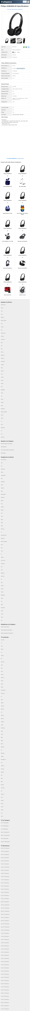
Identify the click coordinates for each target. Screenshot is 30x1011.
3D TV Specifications (4, 829)
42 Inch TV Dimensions (5, 949)
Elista (2, 367)
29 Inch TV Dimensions (5, 961)
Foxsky (2, 383)
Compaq (2, 364)
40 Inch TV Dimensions (5, 860)
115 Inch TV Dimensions (5, 908)
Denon (2, 484)
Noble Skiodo (3, 690)
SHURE (2, 557)
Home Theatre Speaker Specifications (7, 449)
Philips (2, 399)
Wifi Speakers (3, 453)
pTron (2, 424)
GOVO (2, 610)
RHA (1, 547)
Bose (2, 342)
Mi (1, 430)
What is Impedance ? (21, 68)
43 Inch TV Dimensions (5, 971)
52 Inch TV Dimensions (5, 892)
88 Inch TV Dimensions (5, 1002)
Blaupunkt (2, 355)
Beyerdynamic (3, 494)
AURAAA (2, 765)
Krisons (2, 380)
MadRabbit (3, 389)
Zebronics (2, 358)
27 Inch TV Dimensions (5, 933)
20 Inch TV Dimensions (5, 996)
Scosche (2, 336)
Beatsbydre (3, 408)
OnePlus (2, 506)
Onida (2, 687)
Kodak (2, 724)
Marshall (2, 317)
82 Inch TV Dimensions (5, 886)
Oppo (2, 522)
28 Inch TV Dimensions (5, 980)
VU (1, 652)
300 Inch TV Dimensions (5, 911)
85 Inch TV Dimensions (5, 870)
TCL (1, 396)
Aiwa (1, 374)
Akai (1, 813)
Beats (2, 491)
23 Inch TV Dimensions (5, 974)
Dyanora (2, 370)
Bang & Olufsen (3, 320)
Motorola (2, 709)
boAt (1, 386)
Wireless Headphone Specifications (7, 633)
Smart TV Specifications (5, 832)
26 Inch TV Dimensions (5, 977)
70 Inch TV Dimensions (5, 851)
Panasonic (2, 538)
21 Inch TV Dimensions (5, 958)
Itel (1, 750)
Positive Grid (3, 333)
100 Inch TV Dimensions (5, 876)
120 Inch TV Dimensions (5, 867)
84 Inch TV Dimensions (5, 1005)
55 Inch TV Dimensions (5, 955)
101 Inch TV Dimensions (5, 923)
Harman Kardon (3, 535)
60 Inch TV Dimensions (5, 857)
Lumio (2, 816)
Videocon (2, 677)
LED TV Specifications (5, 822)
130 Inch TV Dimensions (5, 904)
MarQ (2, 519)
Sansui (2, 674)
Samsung (2, 437)
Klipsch (2, 500)
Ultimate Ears (3, 304)
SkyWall (2, 772)
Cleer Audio (3, 560)
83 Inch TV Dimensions (5, 898)
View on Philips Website (15, 158)
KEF (1, 566)
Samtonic (2, 794)
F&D (1, 348)
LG (1, 421)
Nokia (2, 525)
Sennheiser (3, 361)
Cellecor (2, 377)
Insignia (2, 756)
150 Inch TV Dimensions (5, 914)
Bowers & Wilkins (4, 411)
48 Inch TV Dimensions (5, 993)
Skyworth (2, 746)
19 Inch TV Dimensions (5, 1008)
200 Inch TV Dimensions (5, 848)
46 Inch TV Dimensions (5, 945)
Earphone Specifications (5, 626)
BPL (1, 658)
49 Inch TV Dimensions (5, 999)
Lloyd (2, 671)
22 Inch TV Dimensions (5, 939)
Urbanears (2, 497)
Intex (1, 668)
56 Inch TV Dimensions (5, 895)
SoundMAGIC (3, 475)
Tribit (1, 311)
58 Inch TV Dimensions (5, 901)
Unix (1, 433)
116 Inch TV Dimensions (5, 930)
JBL (1, 345)
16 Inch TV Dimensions (5, 873)
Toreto (2, 598)
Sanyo (2, 734)
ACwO (2, 418)
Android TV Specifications (5, 841)
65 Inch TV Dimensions (5, 854)
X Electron (2, 787)
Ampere (2, 326)
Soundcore (3, 339)
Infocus (2, 680)
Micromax (2, 661)
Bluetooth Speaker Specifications (6, 443)
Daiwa (2, 740)
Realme (2, 510)
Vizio (1, 323)
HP (1, 579)
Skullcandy (3, 427)
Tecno (2, 516)
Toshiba (2, 655)
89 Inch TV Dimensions (5, 920)
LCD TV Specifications (5, 825)
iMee (1, 781)
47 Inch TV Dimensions (5, 952)
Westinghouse (3, 759)
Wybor (2, 743)
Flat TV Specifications (4, 838)
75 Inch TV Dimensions (5, 936)
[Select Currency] (25, 2)
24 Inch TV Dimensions (5, 942)
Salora (2, 683)
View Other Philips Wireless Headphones (15, 9)
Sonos (2, 307)
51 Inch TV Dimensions (5, 967)
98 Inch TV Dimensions (5, 889)
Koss (2, 503)
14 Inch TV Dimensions (5, 986)
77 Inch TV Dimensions (5, 879)
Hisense (2, 402)
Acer (1, 762)
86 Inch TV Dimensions (5, 882)
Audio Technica (3, 459)
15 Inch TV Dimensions (5, 964)
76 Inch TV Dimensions (5, 917)
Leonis (2, 806)
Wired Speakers (3, 446)
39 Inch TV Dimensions (5, 983)
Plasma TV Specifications (5, 835)
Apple (2, 405)
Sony (2, 314)
